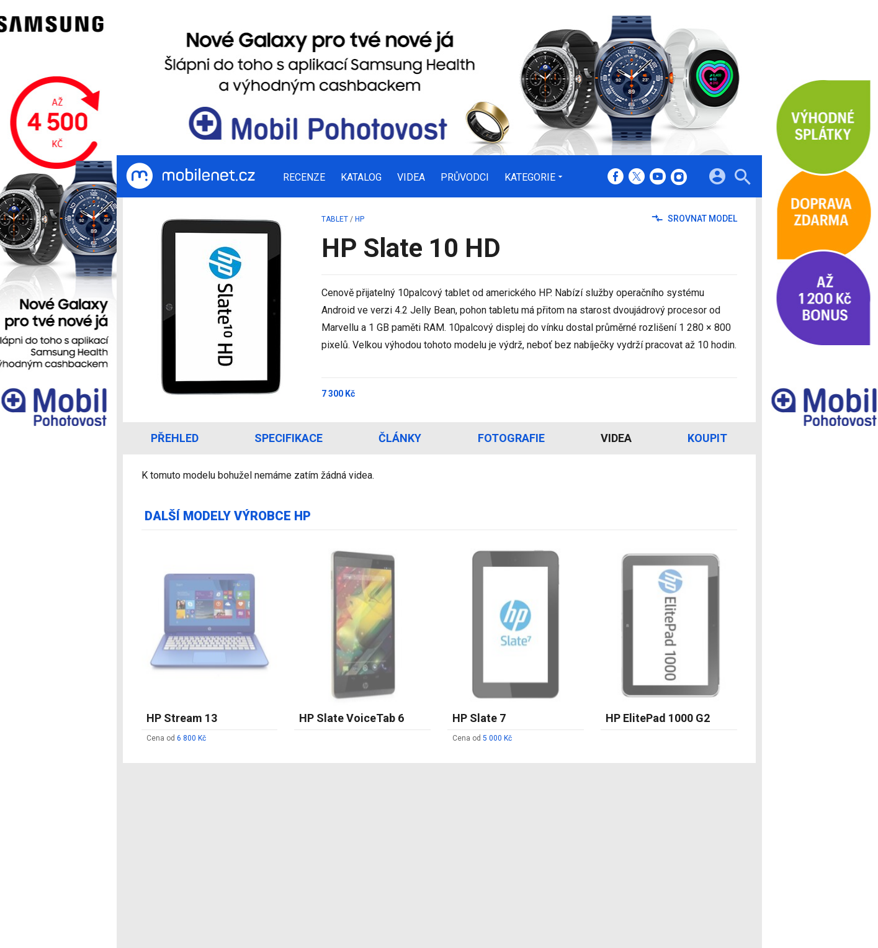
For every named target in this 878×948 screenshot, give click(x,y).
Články (400, 438)
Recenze (304, 178)
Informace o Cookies (614, 825)
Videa (411, 178)
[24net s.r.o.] (728, 913)
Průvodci (465, 178)
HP (359, 219)
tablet (334, 219)
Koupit (707, 438)
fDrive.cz (495, 842)
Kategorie (529, 177)
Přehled (175, 438)
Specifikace (288, 438)
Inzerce (397, 858)
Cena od (176, 738)
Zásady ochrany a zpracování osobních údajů (663, 858)
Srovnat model (694, 218)
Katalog (361, 178)
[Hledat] (742, 178)
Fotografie (511, 438)
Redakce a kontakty (422, 825)
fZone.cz (495, 858)
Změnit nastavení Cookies (624, 842)
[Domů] (190, 176)
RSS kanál (402, 874)
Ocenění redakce (416, 842)
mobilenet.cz (503, 825)
